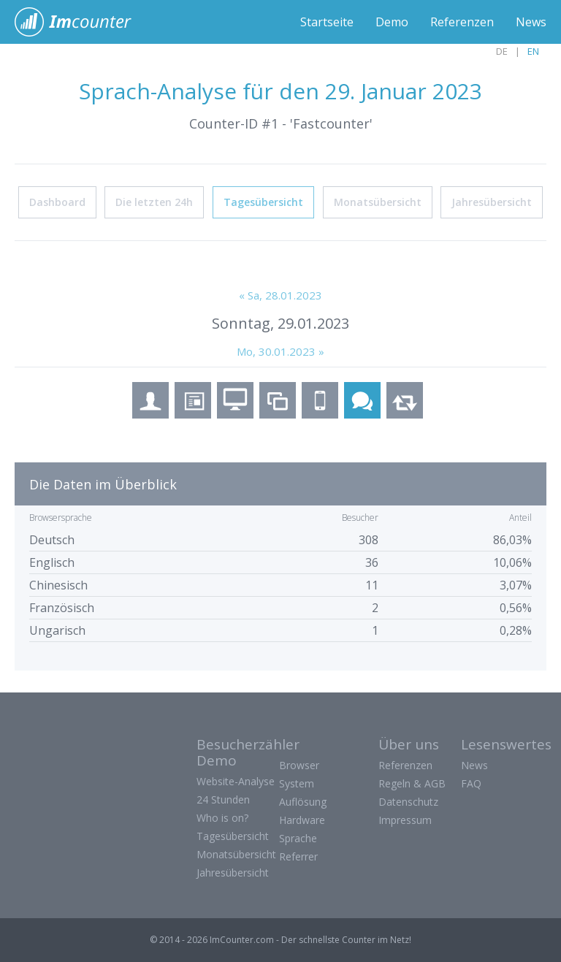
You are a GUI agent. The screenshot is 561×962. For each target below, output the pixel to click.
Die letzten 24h (154, 202)
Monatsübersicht (377, 202)
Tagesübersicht (263, 202)
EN (533, 51)
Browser (299, 765)
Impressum (405, 820)
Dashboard (57, 202)
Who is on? (222, 818)
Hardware (302, 820)
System (296, 783)
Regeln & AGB (412, 783)
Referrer (298, 856)
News (531, 22)
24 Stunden (223, 799)
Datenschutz (408, 802)
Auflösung (303, 802)
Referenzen (462, 22)
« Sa (280, 295)
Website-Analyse (235, 781)
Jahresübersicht (491, 202)
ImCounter (81, 22)
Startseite (327, 22)
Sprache (298, 838)
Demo (391, 22)
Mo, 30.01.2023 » (280, 351)
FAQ (471, 783)
